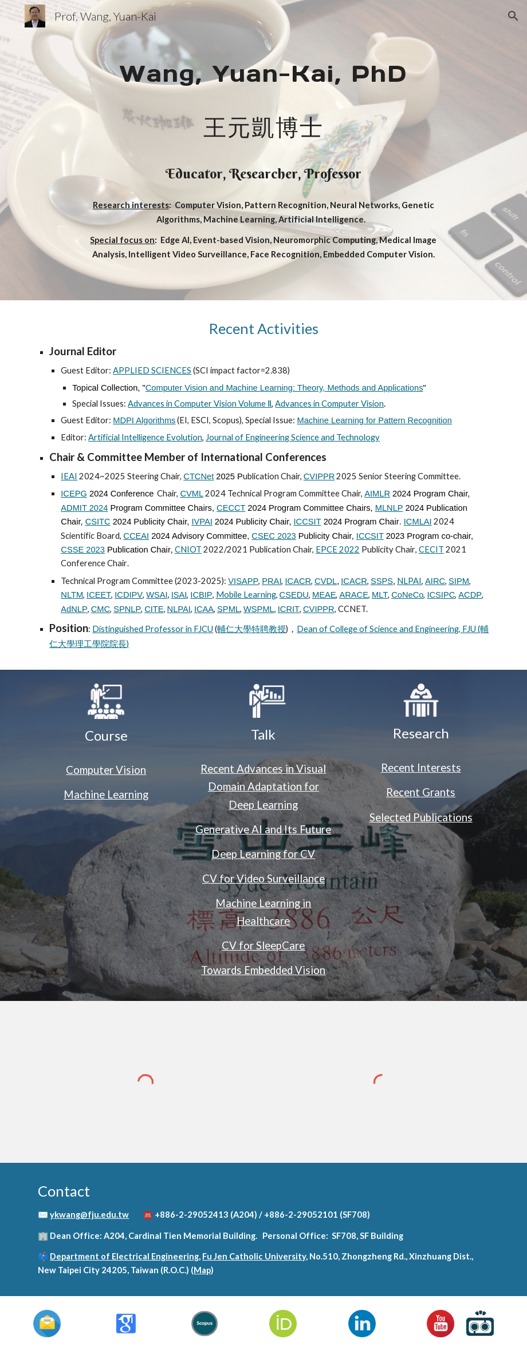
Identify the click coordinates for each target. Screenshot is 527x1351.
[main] (263, 150)
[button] (513, 16)
